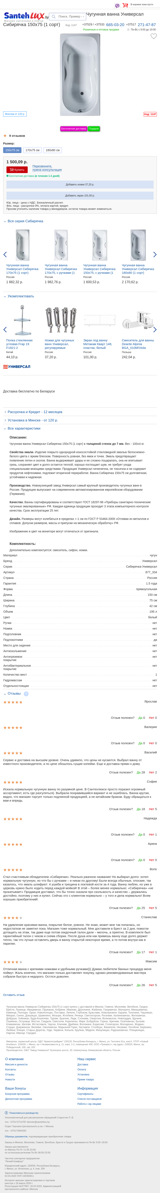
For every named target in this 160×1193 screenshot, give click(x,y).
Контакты (10, 1069)
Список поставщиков (90, 1098)
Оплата (82, 1069)
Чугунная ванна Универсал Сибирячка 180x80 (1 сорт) (138, 268)
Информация (88, 1088)
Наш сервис (87, 1059)
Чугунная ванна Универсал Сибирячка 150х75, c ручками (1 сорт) (99, 270)
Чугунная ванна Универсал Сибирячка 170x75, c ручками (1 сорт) (61, 270)
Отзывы (9, 1074)
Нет (151, 717)
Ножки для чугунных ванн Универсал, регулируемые (59, 343)
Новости (10, 1079)
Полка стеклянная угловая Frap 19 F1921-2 (19, 343)
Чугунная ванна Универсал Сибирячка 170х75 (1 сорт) (22, 268)
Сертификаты (86, 1093)
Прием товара (86, 1079)
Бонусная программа (17, 1093)
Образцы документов (16, 1136)
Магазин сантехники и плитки (24, 21)
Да (140, 717)
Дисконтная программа (18, 1098)
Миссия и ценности (16, 1064)
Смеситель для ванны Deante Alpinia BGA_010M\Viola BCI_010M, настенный (138, 345)
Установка (83, 1074)
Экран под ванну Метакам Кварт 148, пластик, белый (97, 343)
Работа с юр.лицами (89, 1103)
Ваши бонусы (15, 1088)
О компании (14, 1059)
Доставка (83, 1064)
